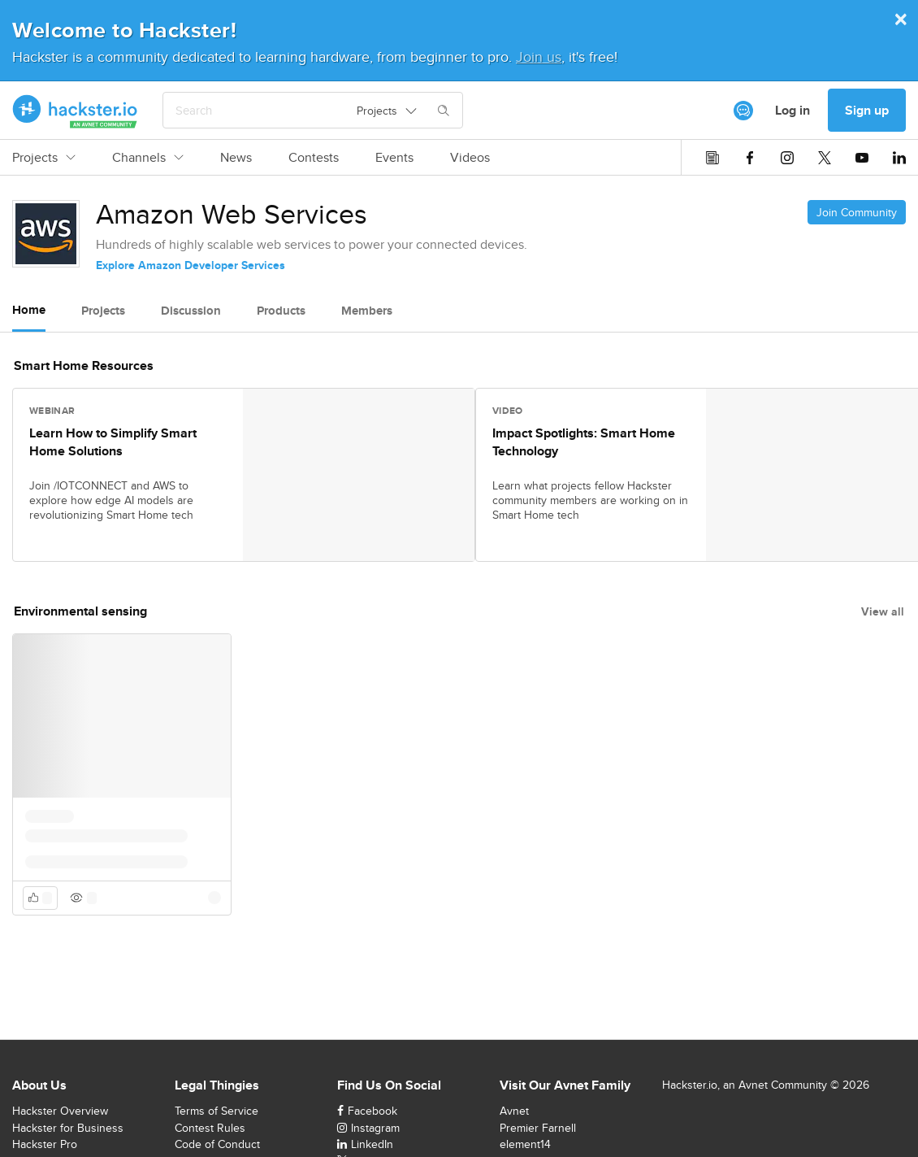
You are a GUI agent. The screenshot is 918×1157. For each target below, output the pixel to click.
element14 (525, 1144)
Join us (538, 56)
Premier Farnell (538, 1128)
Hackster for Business (67, 1128)
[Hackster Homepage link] (75, 110)
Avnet (514, 1111)
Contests (313, 158)
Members (366, 311)
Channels (148, 158)
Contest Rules (210, 1128)
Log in (792, 110)
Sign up (867, 110)
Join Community (856, 212)
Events (394, 158)
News (236, 158)
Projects (44, 158)
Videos (470, 158)
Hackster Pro (44, 1144)
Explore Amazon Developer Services (190, 265)
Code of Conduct (217, 1144)
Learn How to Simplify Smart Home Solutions (113, 442)
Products (281, 311)
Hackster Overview (60, 1111)
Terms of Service (216, 1111)
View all (882, 611)
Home (28, 310)
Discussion (191, 311)
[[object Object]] (743, 110)
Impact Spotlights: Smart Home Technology (583, 442)
